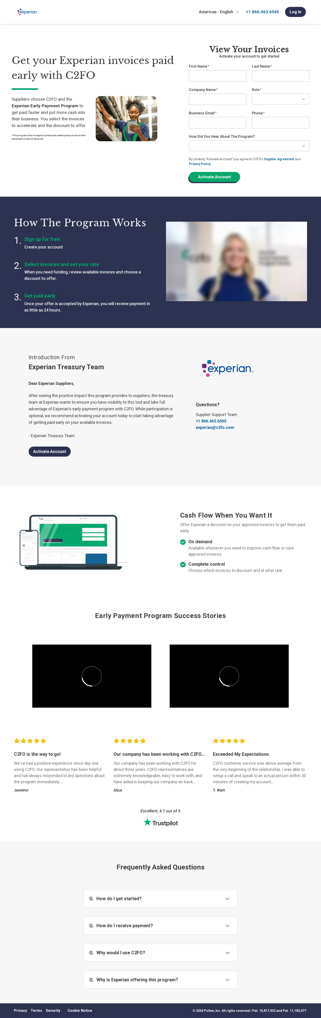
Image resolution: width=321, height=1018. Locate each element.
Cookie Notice (80, 1010)
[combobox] (219, 12)
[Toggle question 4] (227, 980)
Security (53, 1010)
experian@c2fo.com (215, 427)
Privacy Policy (200, 164)
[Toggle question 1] (227, 898)
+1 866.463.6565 (262, 11)
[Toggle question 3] (227, 953)
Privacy (20, 1010)
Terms (36, 1010)
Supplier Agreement (279, 159)
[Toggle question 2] (227, 925)
